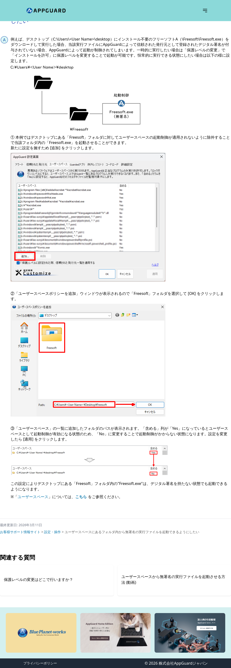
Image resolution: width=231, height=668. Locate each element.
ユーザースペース (33, 496)
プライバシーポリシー (40, 663)
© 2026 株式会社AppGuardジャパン (176, 663)
